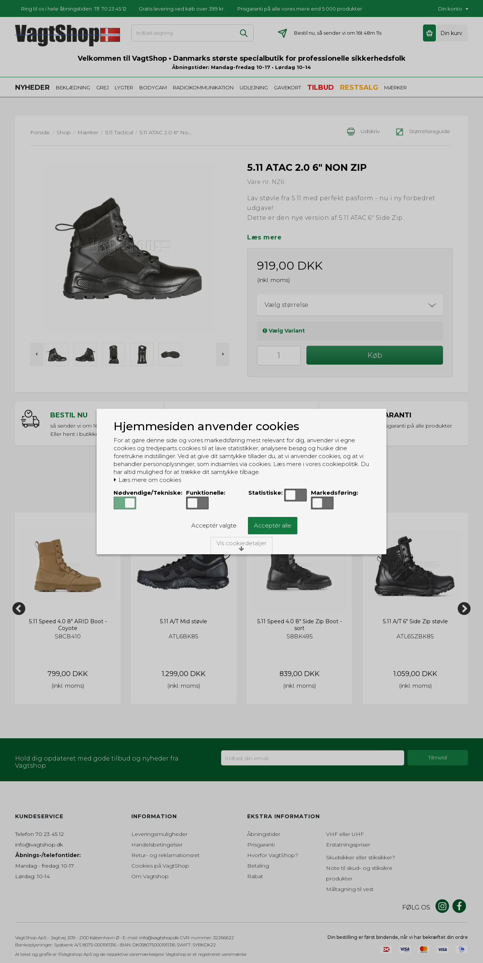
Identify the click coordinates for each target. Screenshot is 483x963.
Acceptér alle (272, 525)
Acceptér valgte (214, 525)
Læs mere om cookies (147, 480)
